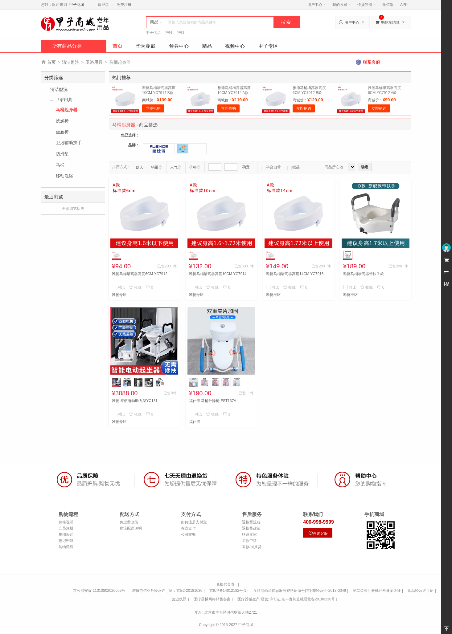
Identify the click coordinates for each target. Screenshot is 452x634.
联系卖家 (249, 534)
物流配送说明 (131, 528)
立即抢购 (153, 108)
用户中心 (316, 4)
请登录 (103, 4)
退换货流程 (251, 522)
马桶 (60, 164)
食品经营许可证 (421, 590)
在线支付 (188, 528)
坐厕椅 (62, 131)
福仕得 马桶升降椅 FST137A (212, 401)
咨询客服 (318, 533)
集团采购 (66, 534)
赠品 (293, 167)
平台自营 (271, 167)
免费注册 (124, 4)
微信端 (387, 4)
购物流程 (66, 547)
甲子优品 (153, 32)
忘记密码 (66, 540)
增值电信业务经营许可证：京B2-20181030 (167, 590)
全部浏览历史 (73, 208)
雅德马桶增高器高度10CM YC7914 (218, 274)
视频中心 (235, 46)
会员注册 (66, 528)
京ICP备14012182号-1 (227, 590)
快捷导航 (366, 4)
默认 (139, 167)
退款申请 (249, 540)
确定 (246, 167)
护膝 (181, 32)
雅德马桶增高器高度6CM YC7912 (139, 274)
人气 (174, 167)
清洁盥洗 (70, 62)
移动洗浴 (64, 175)
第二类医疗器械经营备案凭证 (377, 590)
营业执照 (179, 599)
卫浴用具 (94, 62)
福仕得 (194, 422)
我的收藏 (341, 4)
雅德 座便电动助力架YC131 (135, 401)
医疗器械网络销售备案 (212, 599)
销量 (154, 167)
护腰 (169, 32)
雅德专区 (119, 295)
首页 (117, 46)
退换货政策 (251, 528)
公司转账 (188, 534)
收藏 (135, 287)
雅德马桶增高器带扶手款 (363, 274)
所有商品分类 (67, 46)
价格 (193, 167)
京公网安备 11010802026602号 (99, 590)
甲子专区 (268, 46)
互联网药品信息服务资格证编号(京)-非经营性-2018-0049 (299, 590)
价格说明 (66, 522)
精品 (207, 46)
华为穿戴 (145, 46)
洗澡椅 (62, 120)
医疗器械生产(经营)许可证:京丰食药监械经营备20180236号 (286, 599)
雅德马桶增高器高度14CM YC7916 (295, 274)
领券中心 (179, 46)
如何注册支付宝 (194, 522)
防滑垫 (62, 153)
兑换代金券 (225, 584)
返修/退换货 (251, 547)
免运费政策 (129, 522)
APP (404, 4)
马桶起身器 (66, 109)
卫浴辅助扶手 (69, 142)
